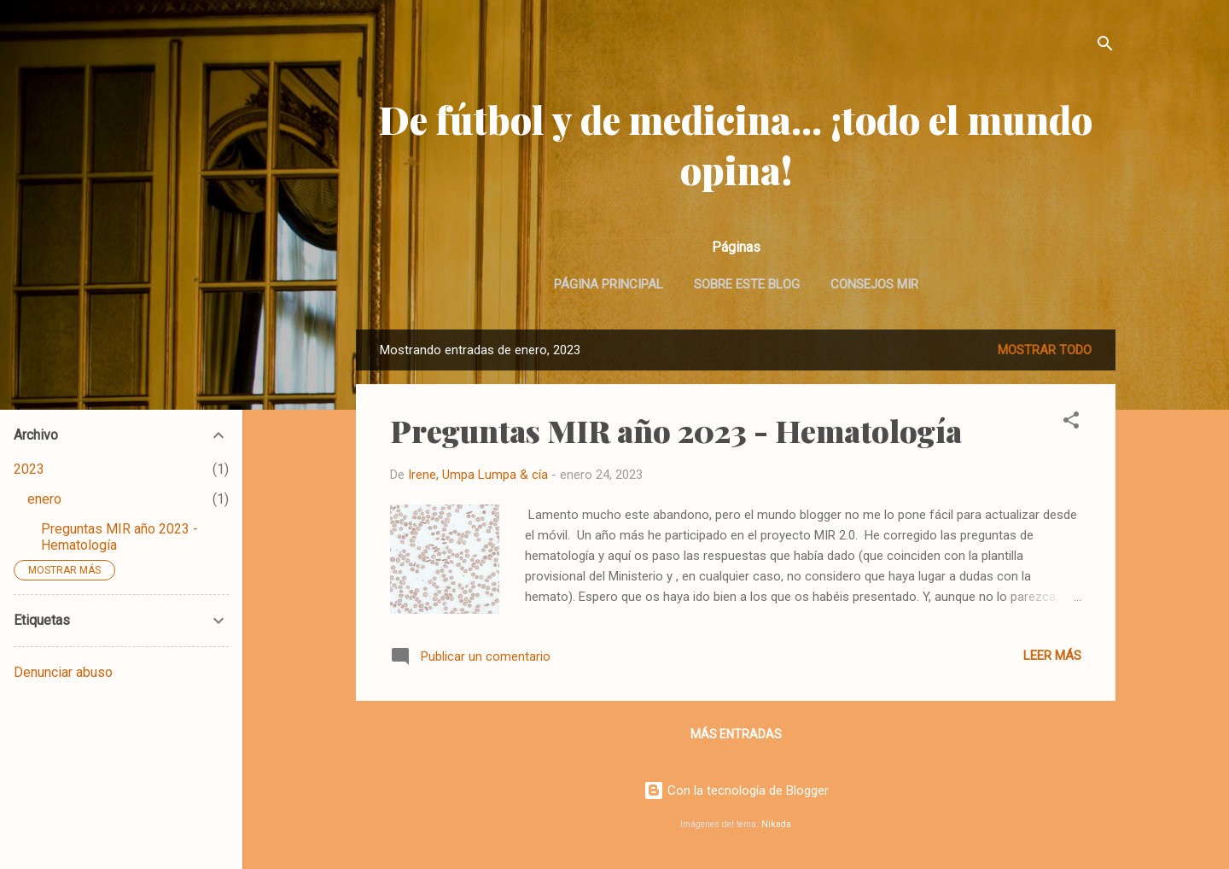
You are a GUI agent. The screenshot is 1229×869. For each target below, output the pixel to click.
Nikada (776, 824)
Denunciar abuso (63, 672)
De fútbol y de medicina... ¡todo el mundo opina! (735, 144)
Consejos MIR (874, 284)
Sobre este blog (747, 284)
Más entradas (736, 734)
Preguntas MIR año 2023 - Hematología (676, 430)
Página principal (608, 284)
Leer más (1052, 655)
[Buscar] (1105, 46)
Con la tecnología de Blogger (736, 790)
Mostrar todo (1045, 350)
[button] (1071, 423)
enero (44, 499)
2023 (29, 469)
